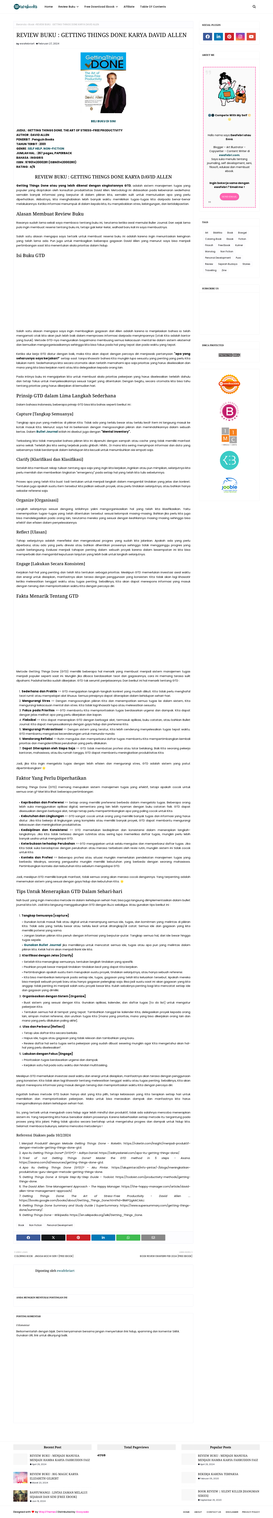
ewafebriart (27, 43)
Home (186, 1511)
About (198, 1511)
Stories (246, 264)
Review (209, 264)
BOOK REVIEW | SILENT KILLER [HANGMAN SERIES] (228, 1493)
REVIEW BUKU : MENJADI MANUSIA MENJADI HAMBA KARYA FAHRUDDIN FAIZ (60, 1458)
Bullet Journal (47, 432)
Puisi (238, 257)
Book (31, 24)
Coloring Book (213, 239)
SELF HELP (35, 149)
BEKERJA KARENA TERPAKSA (218, 1474)
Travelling (211, 270)
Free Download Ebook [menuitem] (99, 7)
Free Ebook (224, 245)
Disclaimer (232, 1511)
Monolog (210, 251)
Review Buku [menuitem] (66, 7)
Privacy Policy (251, 1511)
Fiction (242, 239)
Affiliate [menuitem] (129, 7)
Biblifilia (217, 232)
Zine (224, 270)
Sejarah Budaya (227, 264)
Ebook (230, 239)
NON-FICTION (53, 149)
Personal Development (60, 1225)
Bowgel (242, 232)
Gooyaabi (82, 1512)
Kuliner (239, 245)
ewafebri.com (229, 155)
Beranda (21, 24)
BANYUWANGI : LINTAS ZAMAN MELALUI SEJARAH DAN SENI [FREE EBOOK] (58, 1494)
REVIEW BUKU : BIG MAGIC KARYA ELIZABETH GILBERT (54, 1476)
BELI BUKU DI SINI (103, 121)
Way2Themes (47, 1512)
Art (206, 232)
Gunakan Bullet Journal (42, 945)
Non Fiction (35, 1225)
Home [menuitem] (49, 7)
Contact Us (214, 1511)
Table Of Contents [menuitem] (153, 7)
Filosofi (209, 245)
